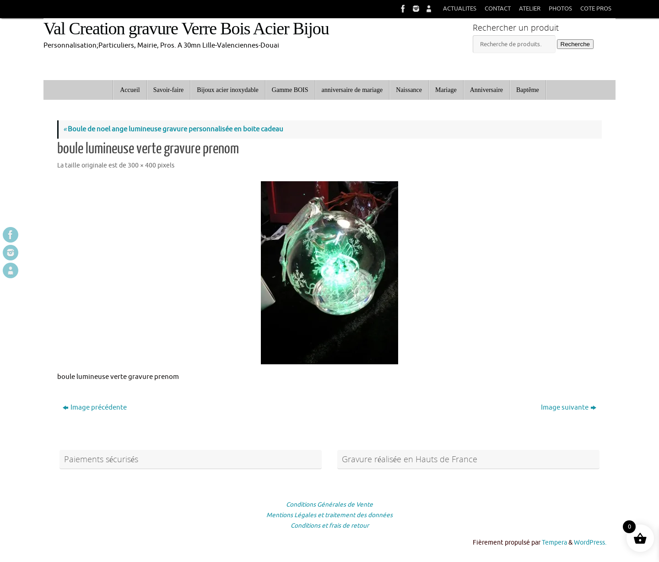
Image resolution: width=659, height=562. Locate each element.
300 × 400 (142, 165)
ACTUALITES (459, 8)
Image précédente (95, 407)
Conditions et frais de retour (330, 526)
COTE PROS (595, 8)
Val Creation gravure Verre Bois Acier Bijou (186, 28)
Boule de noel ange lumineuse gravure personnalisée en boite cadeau (173, 129)
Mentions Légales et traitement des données (329, 515)
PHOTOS (560, 8)
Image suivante (568, 407)
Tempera (554, 542)
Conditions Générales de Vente (329, 504)
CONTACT (498, 8)
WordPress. (590, 542)
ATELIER (529, 8)
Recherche (575, 44)
